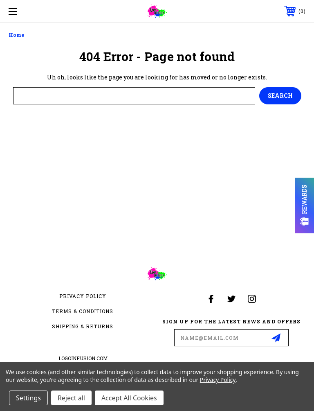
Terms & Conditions (82, 311)
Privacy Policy (82, 296)
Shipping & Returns (82, 326)
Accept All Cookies (129, 397)
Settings (28, 397)
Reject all (71, 397)
